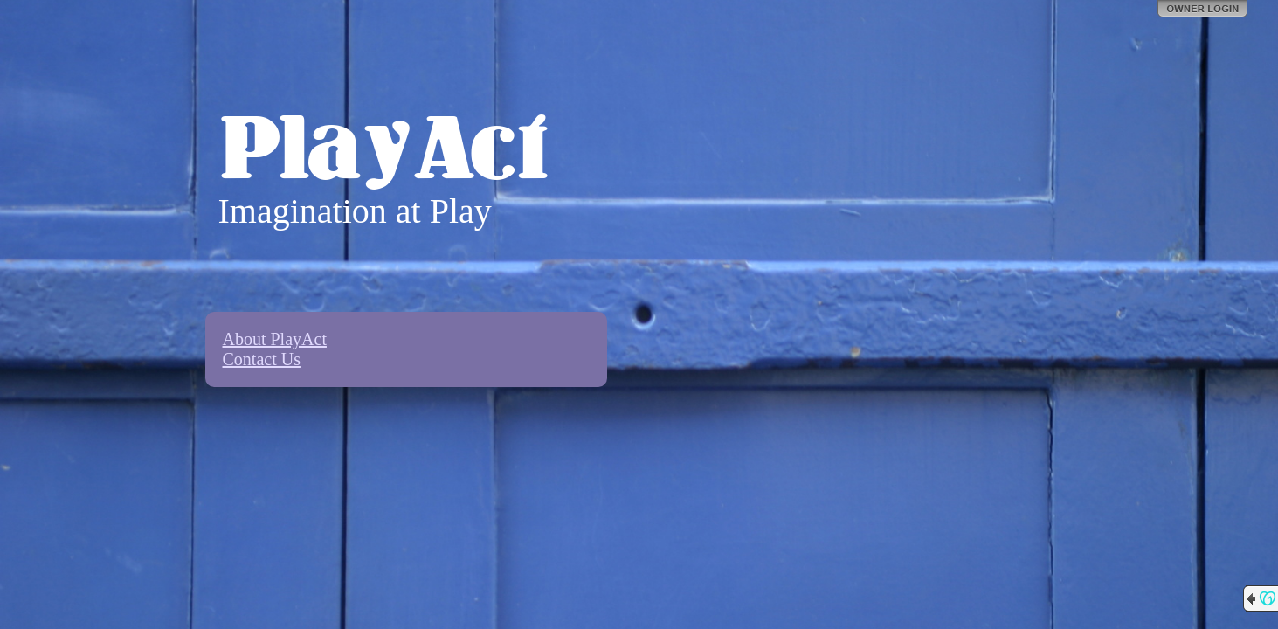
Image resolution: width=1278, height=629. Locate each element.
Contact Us (262, 359)
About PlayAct (275, 339)
